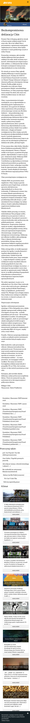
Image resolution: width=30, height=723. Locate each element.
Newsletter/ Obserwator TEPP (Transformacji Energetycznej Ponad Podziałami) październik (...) (14, 442)
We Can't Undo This (10, 478)
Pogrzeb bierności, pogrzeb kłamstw (16, 556)
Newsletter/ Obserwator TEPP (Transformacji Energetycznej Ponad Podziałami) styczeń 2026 (14, 419)
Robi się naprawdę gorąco (12, 482)
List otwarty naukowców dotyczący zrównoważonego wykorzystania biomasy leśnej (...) (15, 694)
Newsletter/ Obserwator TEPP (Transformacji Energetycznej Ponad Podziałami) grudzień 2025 (14, 427)
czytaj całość (15, 514)
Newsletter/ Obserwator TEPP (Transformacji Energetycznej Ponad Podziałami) (14, 434)
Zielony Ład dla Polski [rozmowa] (13, 475)
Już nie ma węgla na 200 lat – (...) (15, 612)
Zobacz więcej (5, 720)
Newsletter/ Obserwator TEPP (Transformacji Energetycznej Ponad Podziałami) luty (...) (14, 411)
